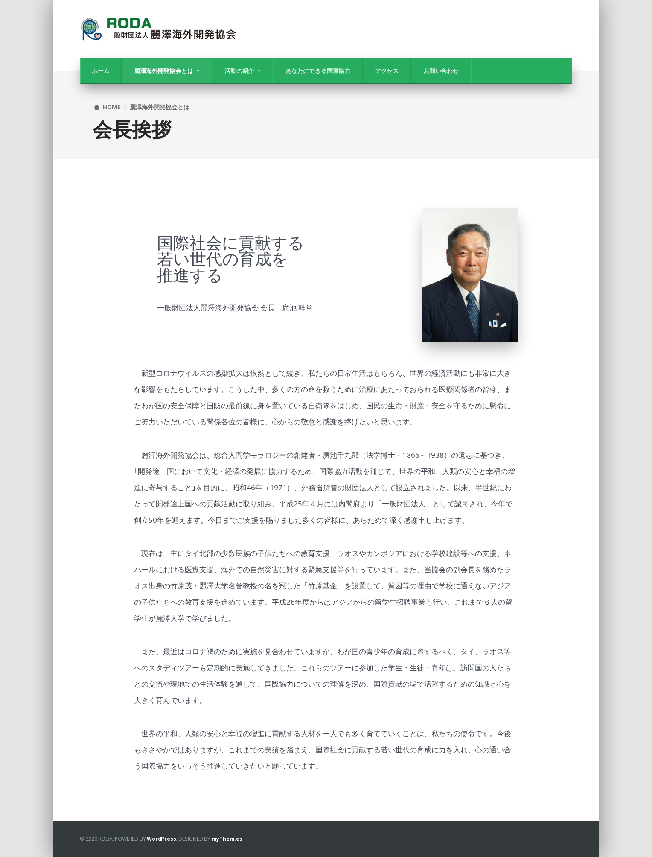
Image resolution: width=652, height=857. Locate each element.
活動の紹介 (239, 71)
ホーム (100, 71)
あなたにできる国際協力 (317, 71)
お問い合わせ (441, 71)
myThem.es (227, 838)
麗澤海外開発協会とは (163, 71)
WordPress (161, 838)
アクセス (387, 71)
